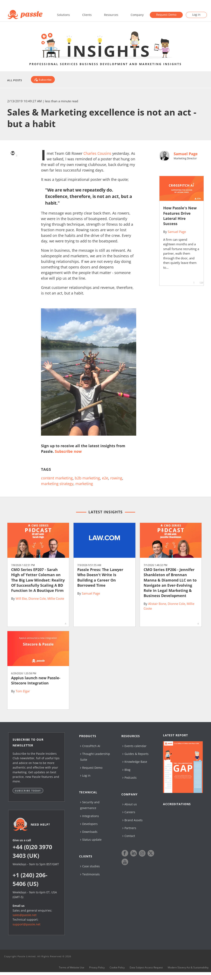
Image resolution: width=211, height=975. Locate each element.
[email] (12, 153)
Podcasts (129, 778)
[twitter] (12, 165)
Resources (111, 15)
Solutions (63, 15)
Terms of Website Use (71, 969)
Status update (91, 840)
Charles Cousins (97, 153)
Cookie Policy (117, 969)
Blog (126, 770)
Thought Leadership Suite (95, 757)
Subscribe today (28, 790)
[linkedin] (12, 177)
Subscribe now (68, 451)
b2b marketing (87, 478)
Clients (87, 15)
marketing (84, 483)
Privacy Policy (97, 969)
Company (137, 15)
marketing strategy (57, 483)
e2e (105, 478)
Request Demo (166, 15)
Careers (128, 812)
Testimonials (90, 874)
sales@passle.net (24, 915)
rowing (116, 478)
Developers (89, 824)
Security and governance (90, 805)
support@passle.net (26, 924)
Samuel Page (186, 153)
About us (129, 804)
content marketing (57, 478)
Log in (196, 15)
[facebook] (12, 189)
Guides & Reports (135, 754)
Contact (128, 836)
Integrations (89, 816)
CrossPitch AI (90, 746)
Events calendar (134, 746)
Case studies (90, 866)
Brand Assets (132, 820)
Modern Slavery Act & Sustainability (188, 969)
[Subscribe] (43, 79)
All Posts (14, 80)
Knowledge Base (134, 762)
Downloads (88, 832)
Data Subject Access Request (146, 969)
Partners (129, 828)
